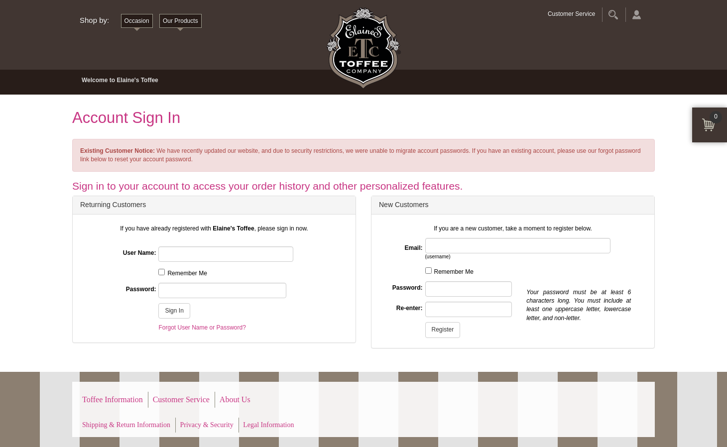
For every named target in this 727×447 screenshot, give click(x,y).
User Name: (139, 252)
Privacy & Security (206, 425)
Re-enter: (409, 308)
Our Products (180, 20)
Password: (141, 289)
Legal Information (268, 425)
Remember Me (187, 273)
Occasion (136, 20)
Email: (413, 247)
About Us (235, 399)
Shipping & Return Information (126, 425)
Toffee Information (112, 399)
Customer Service (571, 13)
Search (613, 14)
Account (636, 14)
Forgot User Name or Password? (201, 327)
